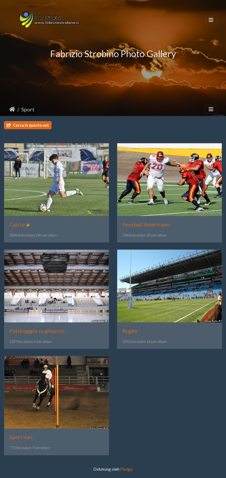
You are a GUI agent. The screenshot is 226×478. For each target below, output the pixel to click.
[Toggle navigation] (211, 20)
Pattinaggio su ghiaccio (37, 331)
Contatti (113, 64)
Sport (27, 109)
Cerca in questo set (28, 125)
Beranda (12, 109)
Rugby (129, 331)
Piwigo (126, 468)
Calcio (17, 224)
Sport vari (21, 437)
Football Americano (146, 224)
